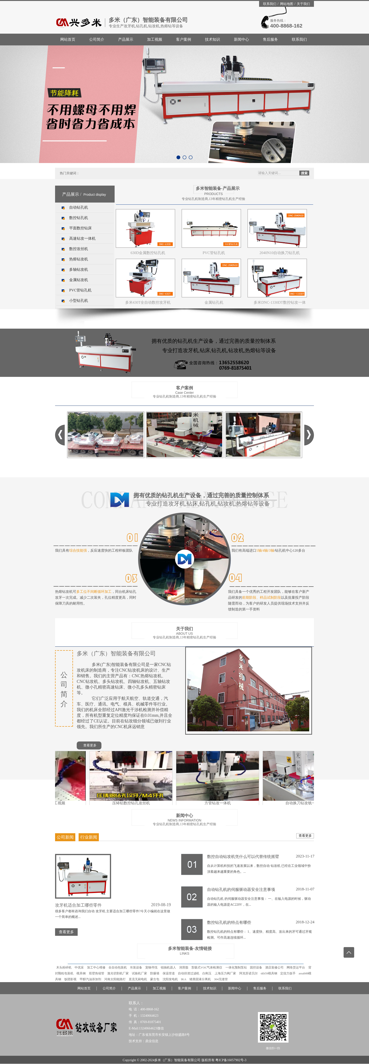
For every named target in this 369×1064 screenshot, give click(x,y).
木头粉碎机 (64, 967)
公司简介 (96, 39)
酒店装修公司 (274, 967)
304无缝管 (221, 979)
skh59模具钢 (269, 973)
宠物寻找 (151, 967)
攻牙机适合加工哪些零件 (78, 905)
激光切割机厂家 (118, 973)
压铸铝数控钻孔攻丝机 (132, 801)
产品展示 (125, 39)
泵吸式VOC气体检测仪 (206, 967)
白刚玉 (207, 973)
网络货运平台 (296, 967)
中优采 (79, 967)
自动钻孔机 (78, 207)
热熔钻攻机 (78, 259)
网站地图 (287, 4)
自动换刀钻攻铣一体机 (305, 801)
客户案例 (183, 39)
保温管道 (169, 973)
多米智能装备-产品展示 (218, 188)
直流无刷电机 (138, 979)
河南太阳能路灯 (115, 979)
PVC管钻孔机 (80, 290)
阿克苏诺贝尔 (248, 973)
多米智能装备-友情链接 (190, 948)
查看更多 (89, 745)
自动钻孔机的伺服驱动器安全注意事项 (260, 889)
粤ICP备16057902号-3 (230, 1060)
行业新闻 (88, 837)
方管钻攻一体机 (219, 801)
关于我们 (303, 4)
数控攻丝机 (78, 249)
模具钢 (81, 973)
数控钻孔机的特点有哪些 (260, 922)
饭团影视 (70, 979)
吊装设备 (136, 967)
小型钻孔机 (78, 301)
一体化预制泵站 (236, 967)
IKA (183, 979)
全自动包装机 (117, 967)
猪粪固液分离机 (200, 979)
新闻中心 (241, 39)
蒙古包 (154, 979)
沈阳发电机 (170, 979)
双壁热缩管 (96, 973)
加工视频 (154, 39)
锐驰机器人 (168, 967)
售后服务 (270, 39)
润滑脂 (183, 967)
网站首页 (67, 39)
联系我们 (270, 4)
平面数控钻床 (80, 228)
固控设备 (256, 967)
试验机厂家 (139, 973)
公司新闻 (65, 837)
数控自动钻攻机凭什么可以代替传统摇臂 (260, 856)
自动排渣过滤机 (188, 973)
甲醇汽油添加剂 (90, 979)
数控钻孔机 (78, 218)
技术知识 (212, 39)
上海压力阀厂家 (225, 973)
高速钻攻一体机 (82, 238)
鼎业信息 (151, 1041)
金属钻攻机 (78, 280)
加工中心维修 (96, 967)
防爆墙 (154, 973)
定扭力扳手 (288, 973)
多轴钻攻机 (78, 269)
